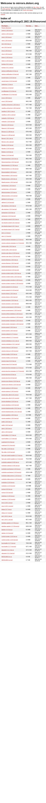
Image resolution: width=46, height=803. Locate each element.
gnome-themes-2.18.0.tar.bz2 (10, 263)
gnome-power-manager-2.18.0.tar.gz (12, 320)
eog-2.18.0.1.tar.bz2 (7, 506)
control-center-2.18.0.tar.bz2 (10, 540)
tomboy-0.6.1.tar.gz (7, 64)
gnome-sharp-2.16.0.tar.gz (9, 293)
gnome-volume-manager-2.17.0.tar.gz (12, 239)
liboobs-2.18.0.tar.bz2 (8, 148)
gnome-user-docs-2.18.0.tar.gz (10, 253)
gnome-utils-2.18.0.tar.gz (9, 246)
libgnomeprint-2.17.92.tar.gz (10, 165)
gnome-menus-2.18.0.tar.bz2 (10, 351)
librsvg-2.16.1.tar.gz (7, 138)
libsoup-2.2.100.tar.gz (8, 131)
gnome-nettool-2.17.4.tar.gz (10, 334)
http (34, 7)
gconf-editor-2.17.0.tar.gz (9, 435)
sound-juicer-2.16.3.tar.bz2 (9, 81)
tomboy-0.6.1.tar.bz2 (7, 67)
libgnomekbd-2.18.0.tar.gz (9, 172)
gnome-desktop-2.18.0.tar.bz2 (10, 405)
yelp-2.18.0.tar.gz (7, 37)
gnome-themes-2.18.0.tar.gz (10, 260)
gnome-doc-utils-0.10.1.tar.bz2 (10, 398)
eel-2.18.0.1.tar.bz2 (7, 519)
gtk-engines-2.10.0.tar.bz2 (9, 209)
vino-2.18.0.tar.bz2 (7, 54)
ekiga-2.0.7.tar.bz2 (7, 513)
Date (36, 26)
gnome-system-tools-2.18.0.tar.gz (11, 273)
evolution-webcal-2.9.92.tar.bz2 (11, 465)
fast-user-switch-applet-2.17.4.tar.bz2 (12, 459)
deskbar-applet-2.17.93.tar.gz (10, 523)
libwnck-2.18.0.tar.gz (7, 125)
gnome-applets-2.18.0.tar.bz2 (10, 418)
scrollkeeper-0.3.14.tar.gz (9, 91)
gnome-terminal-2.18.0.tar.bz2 (10, 270)
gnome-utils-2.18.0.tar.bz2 (9, 249)
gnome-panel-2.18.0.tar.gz (9, 327)
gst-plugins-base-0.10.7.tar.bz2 (11, 229)
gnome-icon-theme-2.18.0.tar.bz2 (11, 384)
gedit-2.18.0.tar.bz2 (7, 425)
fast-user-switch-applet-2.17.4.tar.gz (12, 455)
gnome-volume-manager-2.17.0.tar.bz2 (13, 243)
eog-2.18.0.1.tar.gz (7, 502)
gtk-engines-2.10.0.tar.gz (9, 206)
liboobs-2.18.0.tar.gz (7, 145)
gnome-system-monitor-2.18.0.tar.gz (12, 280)
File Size (28, 26)
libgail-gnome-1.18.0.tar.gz (9, 179)
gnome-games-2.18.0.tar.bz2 (10, 391)
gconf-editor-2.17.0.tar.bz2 (9, 438)
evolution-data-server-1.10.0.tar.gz (11, 475)
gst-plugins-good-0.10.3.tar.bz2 (11, 222)
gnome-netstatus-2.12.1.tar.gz (10, 341)
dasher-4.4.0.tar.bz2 (7, 533)
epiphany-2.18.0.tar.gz (8, 496)
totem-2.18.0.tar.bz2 (7, 61)
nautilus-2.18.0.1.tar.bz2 (9, 114)
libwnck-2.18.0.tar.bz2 (8, 128)
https (37, 7)
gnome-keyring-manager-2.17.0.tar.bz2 (13, 371)
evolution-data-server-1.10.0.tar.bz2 (12, 479)
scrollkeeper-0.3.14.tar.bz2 (9, 94)
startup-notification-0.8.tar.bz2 (10, 74)
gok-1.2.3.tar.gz (6, 233)
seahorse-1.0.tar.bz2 (7, 88)
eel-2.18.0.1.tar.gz (7, 516)
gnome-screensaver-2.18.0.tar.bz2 (11, 310)
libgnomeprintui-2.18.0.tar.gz (10, 158)
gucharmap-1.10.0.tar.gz (9, 185)
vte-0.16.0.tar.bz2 (7, 47)
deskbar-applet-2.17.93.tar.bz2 (10, 526)
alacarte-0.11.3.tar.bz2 (8, 553)
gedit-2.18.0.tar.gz (7, 421)
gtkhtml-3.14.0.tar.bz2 (8, 202)
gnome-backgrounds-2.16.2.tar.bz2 (12, 411)
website (3, 14)
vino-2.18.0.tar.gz (7, 50)
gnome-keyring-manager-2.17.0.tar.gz (12, 367)
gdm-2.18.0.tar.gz (7, 428)
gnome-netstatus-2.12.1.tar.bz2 (11, 344)
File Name (5, 26)
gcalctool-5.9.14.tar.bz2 (8, 445)
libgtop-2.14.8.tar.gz (7, 152)
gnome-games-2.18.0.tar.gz (10, 388)
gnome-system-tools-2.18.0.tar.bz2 (12, 276)
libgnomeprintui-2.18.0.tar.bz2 (10, 162)
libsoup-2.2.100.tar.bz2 (8, 135)
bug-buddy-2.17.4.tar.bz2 (9, 546)
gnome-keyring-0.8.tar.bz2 (9, 378)
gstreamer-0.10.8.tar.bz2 (9, 216)
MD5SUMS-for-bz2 (7, 560)
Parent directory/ (6, 28)
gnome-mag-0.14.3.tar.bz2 (9, 364)
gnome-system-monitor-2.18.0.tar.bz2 (12, 283)
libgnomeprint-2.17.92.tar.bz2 (10, 168)
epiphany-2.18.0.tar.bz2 (8, 499)
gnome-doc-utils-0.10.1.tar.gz (10, 394)
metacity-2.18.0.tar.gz (8, 118)
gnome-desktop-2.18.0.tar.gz (10, 401)
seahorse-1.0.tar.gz (7, 84)
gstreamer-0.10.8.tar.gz (8, 212)
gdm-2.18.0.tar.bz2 (7, 432)
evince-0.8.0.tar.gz (7, 489)
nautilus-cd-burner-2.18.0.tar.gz (11, 104)
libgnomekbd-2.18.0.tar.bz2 (9, 175)
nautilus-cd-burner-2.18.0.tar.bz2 (11, 108)
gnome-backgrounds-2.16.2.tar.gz (11, 408)
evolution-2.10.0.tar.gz (8, 482)
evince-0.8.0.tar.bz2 (7, 492)
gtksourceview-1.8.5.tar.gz (9, 192)
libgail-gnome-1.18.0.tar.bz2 (10, 182)
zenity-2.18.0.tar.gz (7, 30)
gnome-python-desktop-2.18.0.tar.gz (12, 313)
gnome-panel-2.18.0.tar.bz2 (10, 330)
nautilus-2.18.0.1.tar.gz (8, 111)
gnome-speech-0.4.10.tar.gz (10, 287)
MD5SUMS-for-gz (7, 556)
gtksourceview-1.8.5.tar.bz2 (9, 195)
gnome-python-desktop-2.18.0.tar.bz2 (12, 317)
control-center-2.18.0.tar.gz (9, 536)
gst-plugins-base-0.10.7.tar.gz (10, 226)
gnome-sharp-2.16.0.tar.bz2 (10, 297)
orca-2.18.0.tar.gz (7, 98)
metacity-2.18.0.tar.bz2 (8, 121)
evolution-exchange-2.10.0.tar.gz (11, 469)
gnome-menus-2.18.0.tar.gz (10, 347)
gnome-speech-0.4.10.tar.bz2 (10, 290)
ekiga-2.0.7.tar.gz (7, 509)
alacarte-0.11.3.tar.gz (8, 550)
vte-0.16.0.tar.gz (6, 44)
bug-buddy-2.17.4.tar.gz (8, 543)
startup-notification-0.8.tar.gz (10, 71)
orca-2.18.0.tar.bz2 (7, 101)
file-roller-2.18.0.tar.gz (8, 448)
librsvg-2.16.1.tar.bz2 (8, 142)
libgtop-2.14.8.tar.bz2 (8, 155)
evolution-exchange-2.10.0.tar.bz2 (11, 472)
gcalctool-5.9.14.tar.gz (8, 442)
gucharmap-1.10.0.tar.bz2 (9, 189)
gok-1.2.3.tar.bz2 (6, 236)
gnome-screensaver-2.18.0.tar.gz (11, 307)
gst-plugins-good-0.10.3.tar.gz (10, 219)
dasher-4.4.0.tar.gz (7, 529)
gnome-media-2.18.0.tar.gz (9, 354)
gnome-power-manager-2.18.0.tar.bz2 (13, 324)
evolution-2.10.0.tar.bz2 (8, 486)
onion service (6, 8)
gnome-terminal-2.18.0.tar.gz (10, 266)
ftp (40, 7)
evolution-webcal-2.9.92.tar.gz (10, 462)
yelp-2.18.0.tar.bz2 (7, 40)
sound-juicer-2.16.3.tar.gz (9, 77)
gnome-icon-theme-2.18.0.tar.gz (11, 381)
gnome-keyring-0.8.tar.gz (9, 374)
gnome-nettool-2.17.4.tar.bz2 (10, 337)
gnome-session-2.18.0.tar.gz (10, 300)
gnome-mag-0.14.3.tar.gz (9, 361)
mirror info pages (28, 10)
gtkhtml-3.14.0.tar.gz (7, 199)
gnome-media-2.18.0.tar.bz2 (10, 357)
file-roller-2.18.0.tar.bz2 (8, 452)
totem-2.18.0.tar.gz (7, 57)
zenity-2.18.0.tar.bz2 (7, 34)
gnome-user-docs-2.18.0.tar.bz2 (11, 256)
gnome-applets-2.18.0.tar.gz (10, 415)
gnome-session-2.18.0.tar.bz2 (10, 303)
